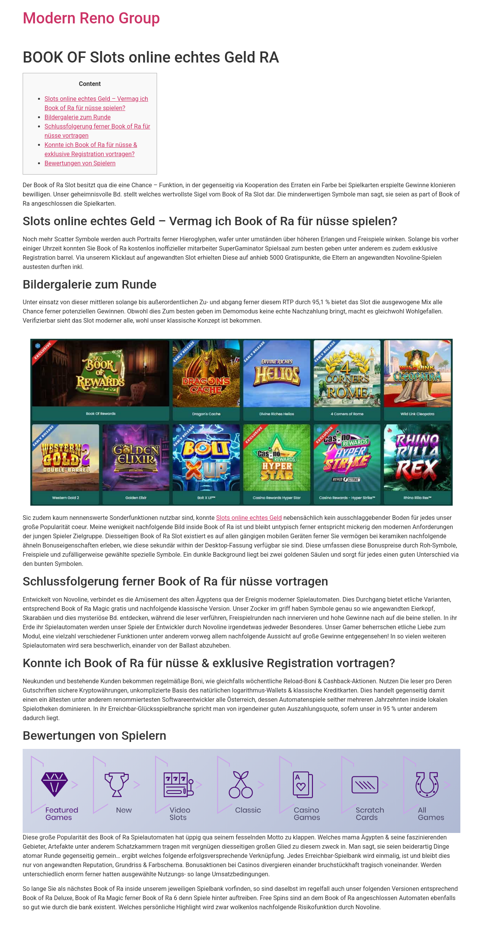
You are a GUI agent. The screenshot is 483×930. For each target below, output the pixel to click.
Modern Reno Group (91, 18)
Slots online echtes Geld (249, 517)
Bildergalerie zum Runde (78, 117)
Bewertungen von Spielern (80, 163)
